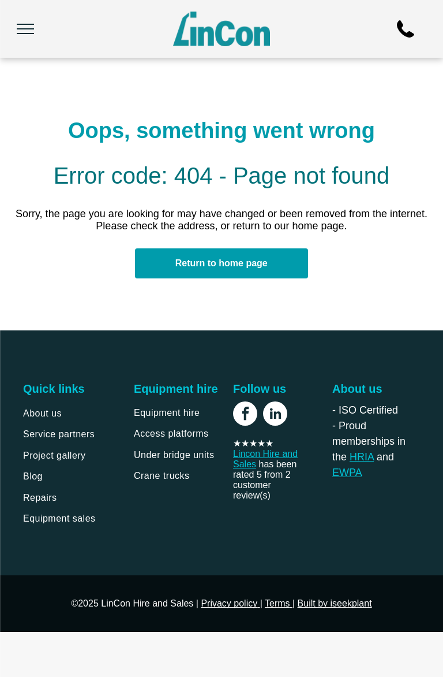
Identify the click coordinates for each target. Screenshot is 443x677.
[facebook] (245, 415)
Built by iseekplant (335, 603)
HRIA (362, 457)
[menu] (25, 29)
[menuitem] (70, 413)
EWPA (347, 472)
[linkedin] (275, 415)
